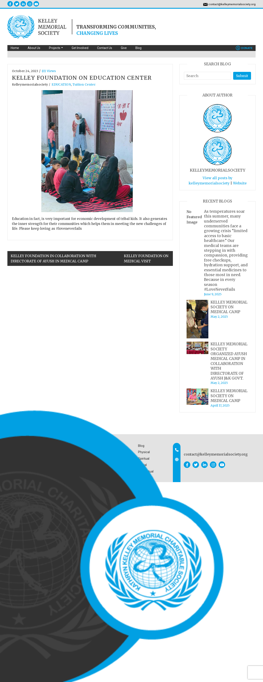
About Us (34, 48)
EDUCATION (61, 84)
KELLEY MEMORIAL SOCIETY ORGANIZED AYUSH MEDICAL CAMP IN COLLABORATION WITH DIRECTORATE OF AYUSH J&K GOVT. (229, 361)
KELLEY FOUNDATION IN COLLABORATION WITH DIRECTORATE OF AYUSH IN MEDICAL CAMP (53, 258)
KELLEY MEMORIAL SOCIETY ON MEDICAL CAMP (229, 307)
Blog (138, 48)
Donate (244, 48)
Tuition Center (84, 84)
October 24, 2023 (25, 71)
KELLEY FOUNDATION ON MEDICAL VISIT (146, 258)
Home (15, 48)
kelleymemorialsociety (30, 84)
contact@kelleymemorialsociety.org (232, 4)
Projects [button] (54, 48)
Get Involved (80, 48)
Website (240, 183)
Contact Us (104, 48)
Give (124, 48)
